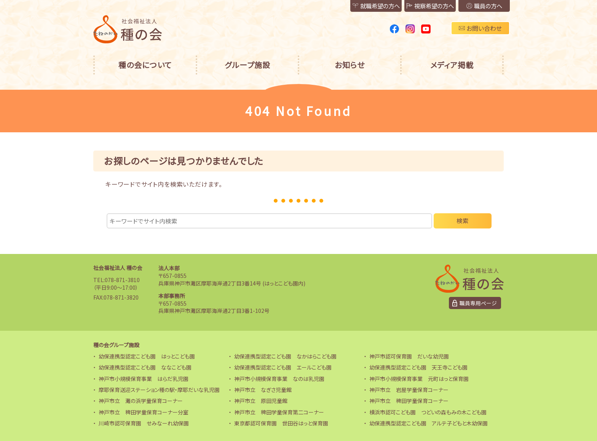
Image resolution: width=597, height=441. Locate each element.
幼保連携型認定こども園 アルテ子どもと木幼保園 (428, 423)
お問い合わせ (480, 28)
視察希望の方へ (420, 6)
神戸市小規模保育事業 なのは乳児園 (279, 378)
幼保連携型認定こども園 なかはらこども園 (285, 356)
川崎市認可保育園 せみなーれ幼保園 (144, 423)
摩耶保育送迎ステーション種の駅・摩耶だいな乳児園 (159, 389)
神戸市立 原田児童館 (260, 401)
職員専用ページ (478, 303)
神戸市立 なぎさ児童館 (263, 389)
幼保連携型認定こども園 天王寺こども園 (418, 367)
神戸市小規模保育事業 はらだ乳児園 (143, 378)
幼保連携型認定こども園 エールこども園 (283, 367)
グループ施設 (247, 64)
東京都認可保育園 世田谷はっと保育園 (281, 423)
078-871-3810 (122, 280)
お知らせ (350, 64)
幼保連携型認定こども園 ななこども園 (145, 367)
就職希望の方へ (359, 6)
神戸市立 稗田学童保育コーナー (409, 401)
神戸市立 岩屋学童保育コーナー (409, 389)
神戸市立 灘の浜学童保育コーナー (141, 401)
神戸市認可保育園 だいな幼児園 (409, 356)
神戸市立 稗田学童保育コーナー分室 (143, 412)
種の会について (145, 64)
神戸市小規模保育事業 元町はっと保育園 (419, 378)
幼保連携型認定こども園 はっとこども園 (147, 356)
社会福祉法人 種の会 (117, 268)
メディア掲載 (452, 64)
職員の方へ (481, 6)
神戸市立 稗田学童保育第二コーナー (279, 412)
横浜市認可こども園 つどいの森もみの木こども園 (428, 412)
